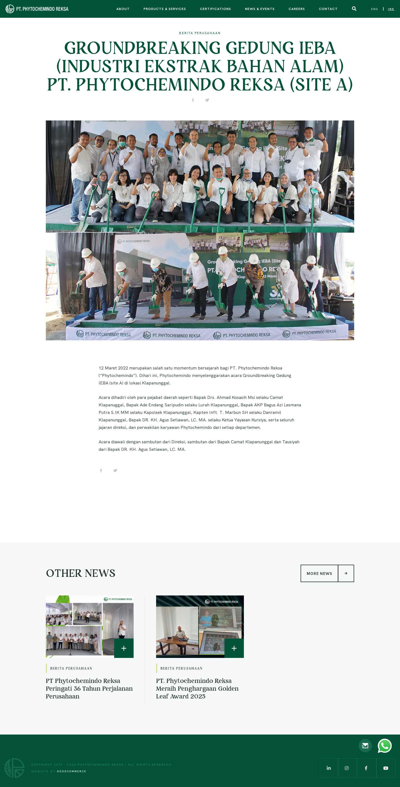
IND (391, 9)
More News (330, 573)
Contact (328, 8)
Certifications (215, 8)
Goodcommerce (71, 771)
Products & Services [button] (165, 8)
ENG (374, 9)
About (123, 8)
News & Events (260, 8)
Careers (297, 8)
